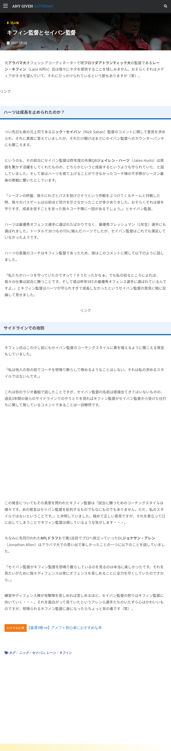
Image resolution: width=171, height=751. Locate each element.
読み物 (15, 23)
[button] (166, 6)
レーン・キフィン (59, 653)
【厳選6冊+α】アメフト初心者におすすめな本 (64, 628)
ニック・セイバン (32, 653)
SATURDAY (33, 6)
